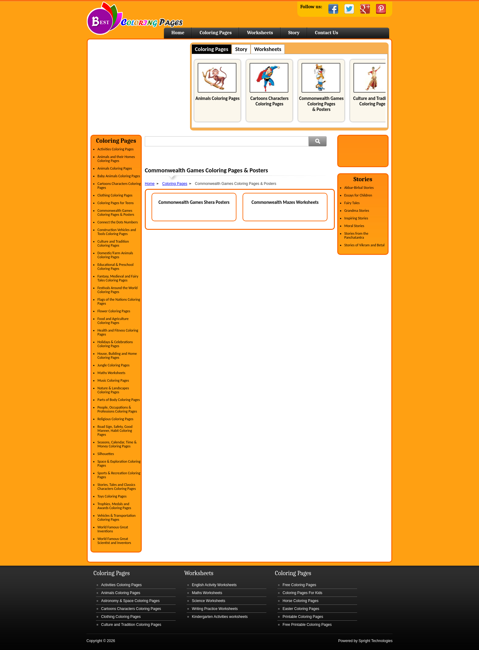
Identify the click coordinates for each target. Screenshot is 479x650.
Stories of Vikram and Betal (364, 245)
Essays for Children (358, 195)
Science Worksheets (208, 601)
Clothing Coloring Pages (115, 195)
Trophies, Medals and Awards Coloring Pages (114, 506)
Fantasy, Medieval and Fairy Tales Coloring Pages (117, 278)
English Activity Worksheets (214, 585)
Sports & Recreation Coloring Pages (118, 475)
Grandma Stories (356, 210)
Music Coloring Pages (113, 380)
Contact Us (326, 32)
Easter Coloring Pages (301, 609)
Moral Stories (354, 226)
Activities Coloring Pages (115, 149)
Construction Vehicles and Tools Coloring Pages (116, 232)
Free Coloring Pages (299, 585)
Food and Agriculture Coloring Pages (113, 321)
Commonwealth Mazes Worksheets (285, 202)
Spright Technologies (376, 641)
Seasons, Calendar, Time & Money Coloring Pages (117, 444)
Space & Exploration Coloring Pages (119, 463)
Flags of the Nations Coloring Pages (118, 301)
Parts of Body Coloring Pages (118, 400)
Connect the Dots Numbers (117, 222)
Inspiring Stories (356, 218)
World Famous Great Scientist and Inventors (114, 541)
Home (135, 18)
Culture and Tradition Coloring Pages (373, 101)
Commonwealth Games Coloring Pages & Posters (321, 104)
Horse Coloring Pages (300, 601)
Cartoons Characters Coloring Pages (269, 101)
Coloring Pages (215, 32)
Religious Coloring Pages (115, 419)
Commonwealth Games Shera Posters (194, 202)
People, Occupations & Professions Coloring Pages (117, 409)
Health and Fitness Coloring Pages (117, 332)
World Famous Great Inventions (112, 529)
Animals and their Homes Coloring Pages (116, 159)
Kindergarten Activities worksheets (220, 617)
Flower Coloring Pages (113, 311)
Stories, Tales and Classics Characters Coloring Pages (116, 487)
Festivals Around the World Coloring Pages (117, 290)
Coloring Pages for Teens (115, 203)
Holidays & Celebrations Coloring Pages (115, 344)
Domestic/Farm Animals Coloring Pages (115, 255)
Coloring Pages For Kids (302, 593)
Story (294, 32)
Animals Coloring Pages (218, 98)
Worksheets (260, 32)
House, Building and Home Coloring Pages (117, 355)
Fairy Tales (352, 203)
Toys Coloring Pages (111, 496)
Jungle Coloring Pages (113, 365)
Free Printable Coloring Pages (307, 624)
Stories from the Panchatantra (356, 235)
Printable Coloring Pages (303, 617)
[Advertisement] (141, 85)
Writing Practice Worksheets (215, 609)
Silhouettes (105, 454)
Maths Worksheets (111, 373)
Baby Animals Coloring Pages (118, 176)
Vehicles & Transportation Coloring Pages (116, 517)
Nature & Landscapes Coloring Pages (113, 390)
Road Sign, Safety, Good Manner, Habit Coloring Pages (115, 430)
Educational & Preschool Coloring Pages (115, 267)
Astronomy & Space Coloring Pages (130, 601)
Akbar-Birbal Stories (359, 187)
